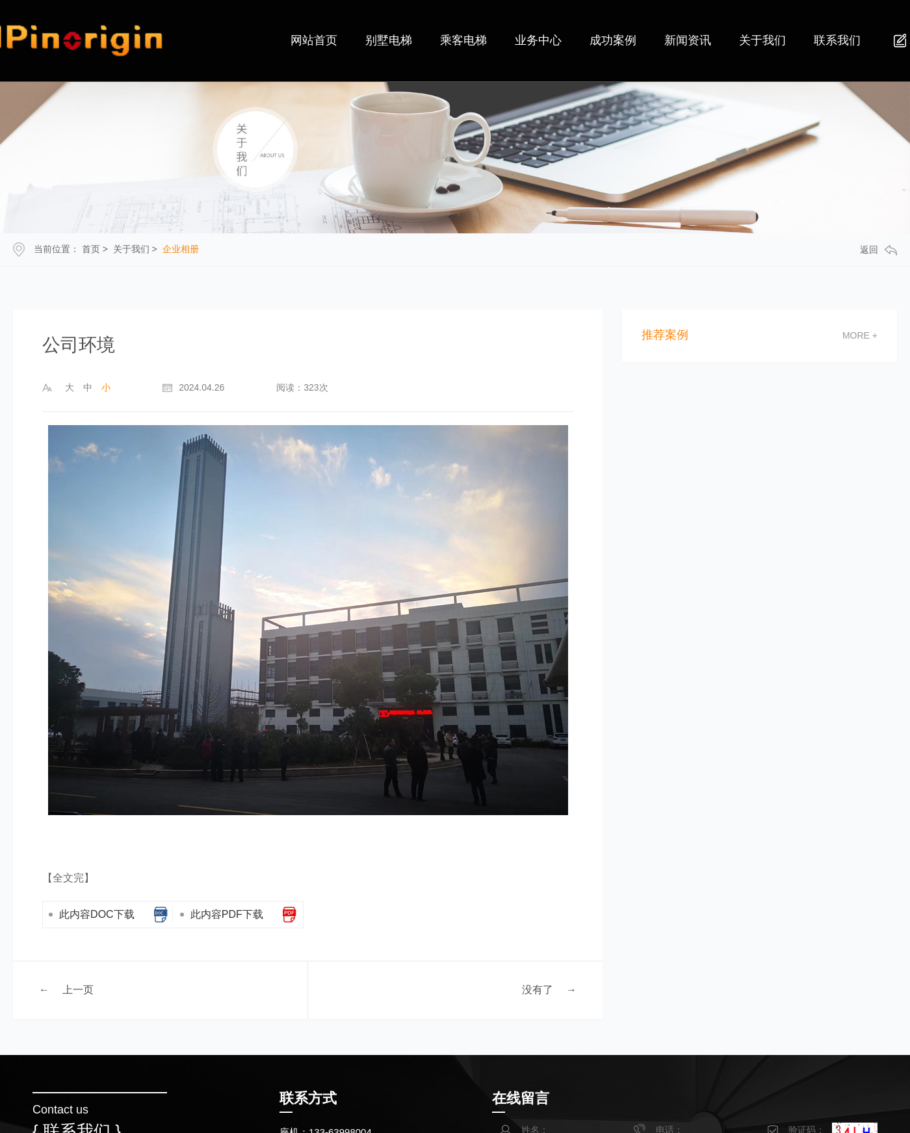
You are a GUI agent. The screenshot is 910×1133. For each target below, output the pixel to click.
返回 (878, 249)
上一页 (78, 989)
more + (860, 335)
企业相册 (180, 249)
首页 (91, 249)
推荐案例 (665, 335)
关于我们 (131, 249)
